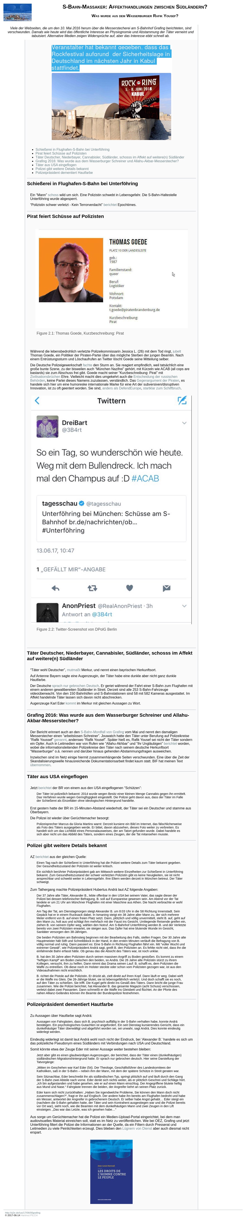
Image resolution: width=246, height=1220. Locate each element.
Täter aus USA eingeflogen (56, 165)
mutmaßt (73, 670)
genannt (60, 740)
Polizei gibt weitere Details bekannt (62, 169)
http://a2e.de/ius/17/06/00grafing (22, 1212)
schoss (53, 195)
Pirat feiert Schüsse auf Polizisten (61, 153)
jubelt (177, 351)
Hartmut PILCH (29, 1215)
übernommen (40, 765)
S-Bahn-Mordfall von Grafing (102, 732)
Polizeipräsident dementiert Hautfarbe (64, 172)
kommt (71, 703)
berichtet (110, 205)
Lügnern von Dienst (137, 1128)
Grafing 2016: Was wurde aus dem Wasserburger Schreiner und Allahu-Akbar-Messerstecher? (107, 161)
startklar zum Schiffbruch (162, 388)
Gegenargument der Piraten (158, 380)
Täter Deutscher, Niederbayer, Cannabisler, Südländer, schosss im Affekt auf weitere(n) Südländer (110, 157)
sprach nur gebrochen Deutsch (75, 686)
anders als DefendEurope (121, 388)
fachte (87, 365)
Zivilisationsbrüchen (45, 376)
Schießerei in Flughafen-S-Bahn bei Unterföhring (73, 149)
